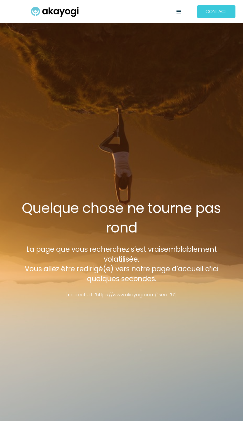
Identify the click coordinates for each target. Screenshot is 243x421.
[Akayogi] (55, 12)
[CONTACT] (216, 11)
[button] (179, 11)
